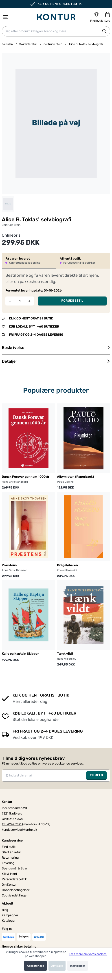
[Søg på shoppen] (104, 31)
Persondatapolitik (14, 879)
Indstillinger (77, 965)
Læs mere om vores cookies (88, 954)
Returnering (10, 858)
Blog (5, 910)
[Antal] (20, 300)
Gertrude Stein (53, 44)
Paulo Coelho (65, 481)
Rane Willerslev (66, 658)
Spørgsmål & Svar (14, 868)
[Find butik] (96, 17)
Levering (8, 863)
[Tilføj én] (29, 300)
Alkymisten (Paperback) (75, 477)
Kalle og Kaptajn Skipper (20, 654)
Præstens (9, 565)
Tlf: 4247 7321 (12, 824)
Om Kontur (9, 885)
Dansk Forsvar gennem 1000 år (25, 477)
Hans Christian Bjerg (15, 481)
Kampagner (10, 915)
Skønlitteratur (28, 44)
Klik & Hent (9, 874)
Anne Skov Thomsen (14, 570)
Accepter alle (35, 965)
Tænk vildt (65, 654)
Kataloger (8, 921)
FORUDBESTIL (72, 301)
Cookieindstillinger (15, 895)
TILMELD (96, 775)
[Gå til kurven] (107, 17)
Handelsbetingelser (15, 890)
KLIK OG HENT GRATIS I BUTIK (56, 4)
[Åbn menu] (5, 17)
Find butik (8, 847)
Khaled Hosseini (67, 570)
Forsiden (7, 44)
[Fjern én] (10, 300)
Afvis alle (57, 965)
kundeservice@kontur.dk (19, 830)
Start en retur (11, 852)
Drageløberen (67, 565)
